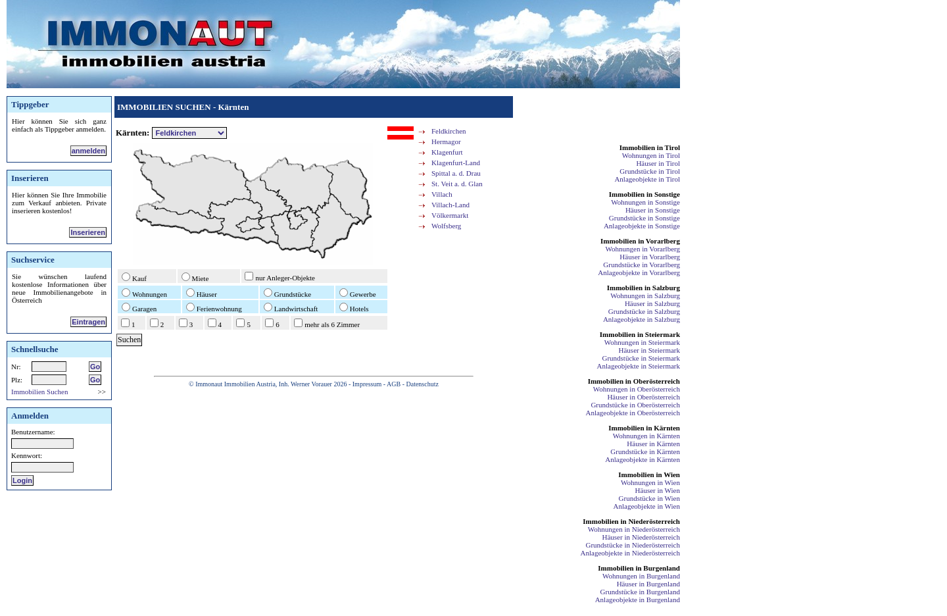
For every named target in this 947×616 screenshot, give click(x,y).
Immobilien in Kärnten (644, 428)
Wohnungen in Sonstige (645, 202)
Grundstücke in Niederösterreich (632, 545)
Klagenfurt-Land (455, 163)
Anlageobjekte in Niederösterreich (631, 553)
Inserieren (87, 232)
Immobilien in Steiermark (640, 334)
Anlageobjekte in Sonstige (642, 226)
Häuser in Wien (657, 490)
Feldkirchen (448, 131)
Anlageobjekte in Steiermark (638, 366)
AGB (394, 384)
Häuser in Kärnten (653, 444)
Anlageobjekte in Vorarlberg (639, 272)
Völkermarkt (449, 215)
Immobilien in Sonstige (644, 194)
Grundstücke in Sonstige (644, 218)
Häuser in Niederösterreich (641, 537)
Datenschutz (422, 384)
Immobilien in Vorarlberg (640, 241)
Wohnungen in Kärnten (646, 436)
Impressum (366, 384)
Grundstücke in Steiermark (641, 358)
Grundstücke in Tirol (649, 171)
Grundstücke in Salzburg (644, 311)
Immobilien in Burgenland (639, 568)
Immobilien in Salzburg (643, 288)
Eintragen (88, 322)
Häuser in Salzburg (652, 303)
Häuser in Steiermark (649, 350)
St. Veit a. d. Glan (457, 184)
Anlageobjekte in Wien (647, 506)
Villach (441, 194)
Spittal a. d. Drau (456, 173)
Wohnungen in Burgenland (641, 576)
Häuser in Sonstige (652, 210)
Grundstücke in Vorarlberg (641, 265)
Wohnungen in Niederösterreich (634, 529)
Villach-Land (450, 205)
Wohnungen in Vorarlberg (643, 249)
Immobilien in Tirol (649, 147)
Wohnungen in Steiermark (642, 342)
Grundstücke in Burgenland (640, 592)
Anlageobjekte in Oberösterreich (632, 413)
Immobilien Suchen (39, 392)
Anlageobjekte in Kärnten (642, 459)
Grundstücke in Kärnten (645, 451)
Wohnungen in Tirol (651, 155)
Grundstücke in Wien (649, 498)
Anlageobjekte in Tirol (647, 179)
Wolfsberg (446, 226)
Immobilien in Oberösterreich (634, 381)
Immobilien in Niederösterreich (631, 521)
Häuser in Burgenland (648, 584)
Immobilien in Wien (649, 474)
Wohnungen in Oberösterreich (636, 389)
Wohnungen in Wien (650, 482)
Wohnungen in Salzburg (645, 295)
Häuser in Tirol (658, 163)
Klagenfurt (447, 152)
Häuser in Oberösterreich (643, 397)
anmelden (88, 151)
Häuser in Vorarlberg (649, 257)
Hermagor (446, 141)
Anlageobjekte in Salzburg (641, 319)
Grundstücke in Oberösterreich (635, 405)
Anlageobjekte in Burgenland (637, 599)
